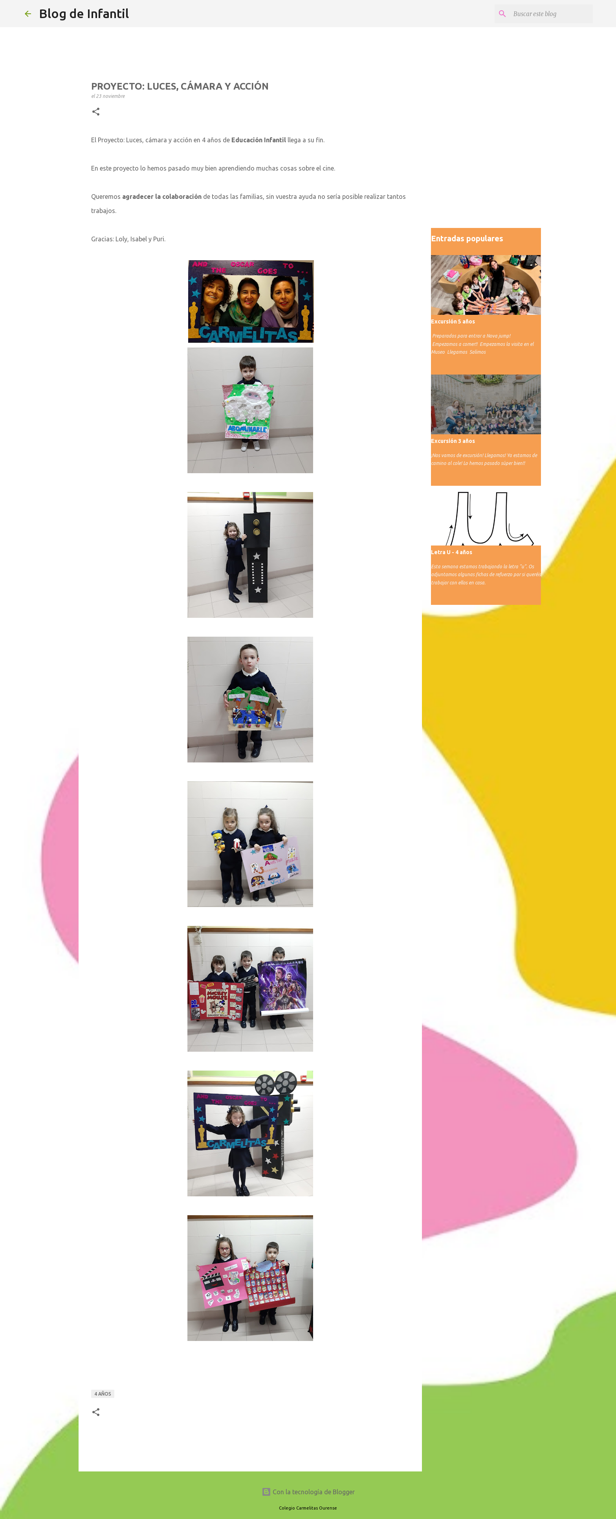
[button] (96, 112)
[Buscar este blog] (551, 13)
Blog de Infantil (84, 13)
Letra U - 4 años (451, 552)
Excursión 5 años (453, 321)
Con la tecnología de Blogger (308, 1491)
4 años (102, 1393)
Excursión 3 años (453, 441)
